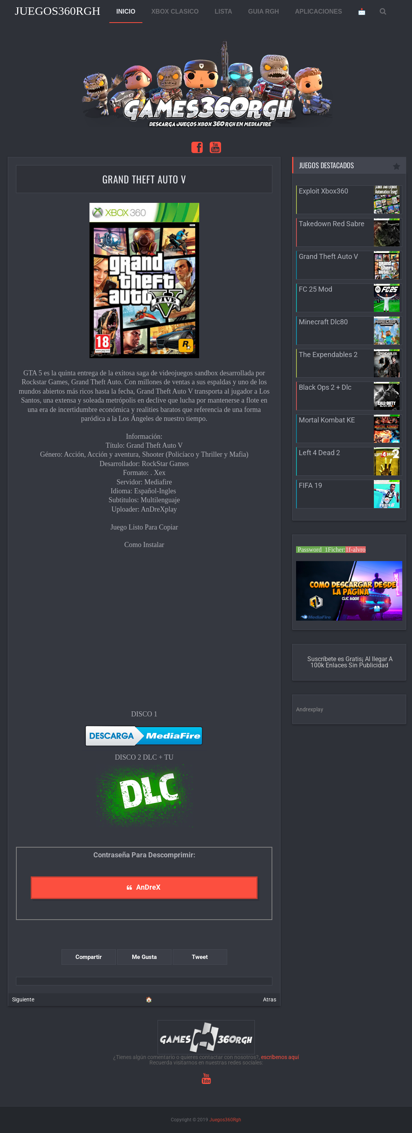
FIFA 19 (310, 485)
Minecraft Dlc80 (323, 322)
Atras (269, 999)
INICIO (125, 11)
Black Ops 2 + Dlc (325, 387)
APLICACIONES (318, 11)
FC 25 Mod (315, 289)
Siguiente (23, 999)
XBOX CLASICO (175, 11)
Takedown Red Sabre (332, 224)
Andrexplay (309, 709)
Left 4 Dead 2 (319, 453)
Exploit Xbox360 (323, 191)
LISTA (223, 11)
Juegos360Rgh (57, 10)
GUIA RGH (263, 11)
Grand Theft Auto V (144, 179)
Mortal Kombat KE (327, 420)
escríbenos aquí (280, 1057)
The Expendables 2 (328, 354)
